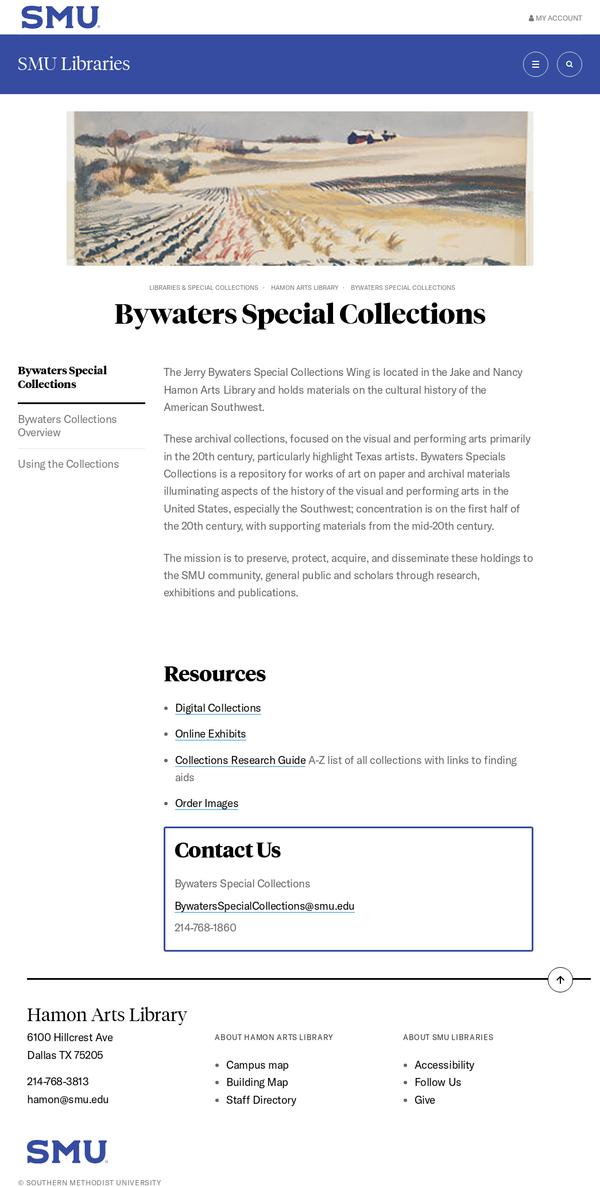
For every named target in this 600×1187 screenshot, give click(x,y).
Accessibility (444, 1065)
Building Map (257, 1082)
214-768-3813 (57, 1081)
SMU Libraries (74, 63)
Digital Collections (218, 708)
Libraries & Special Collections (203, 288)
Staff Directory (261, 1100)
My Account (555, 18)
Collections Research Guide (240, 760)
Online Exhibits (210, 733)
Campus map (257, 1065)
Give (425, 1100)
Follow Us (438, 1082)
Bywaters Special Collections (62, 376)
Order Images (206, 803)
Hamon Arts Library (304, 288)
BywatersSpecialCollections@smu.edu (265, 906)
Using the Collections (68, 464)
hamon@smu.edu (68, 1099)
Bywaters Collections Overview (67, 426)
